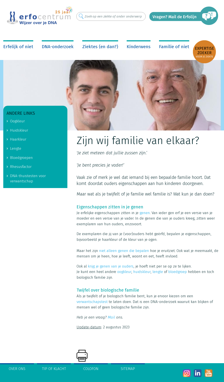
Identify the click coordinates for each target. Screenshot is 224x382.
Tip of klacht (54, 368)
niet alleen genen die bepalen (124, 250)
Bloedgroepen (21, 157)
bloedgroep (177, 271)
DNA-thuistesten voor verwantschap (28, 179)
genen (145, 213)
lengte (157, 271)
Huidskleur (19, 130)
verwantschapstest (92, 301)
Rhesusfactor (21, 166)
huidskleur (141, 271)
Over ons (17, 368)
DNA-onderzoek (58, 46)
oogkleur (124, 271)
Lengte (15, 148)
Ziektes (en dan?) (100, 46)
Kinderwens (138, 46)
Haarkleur (18, 139)
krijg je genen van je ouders (110, 266)
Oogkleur (17, 121)
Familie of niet (174, 46)
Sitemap (128, 368)
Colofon (90, 368)
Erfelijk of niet (18, 46)
